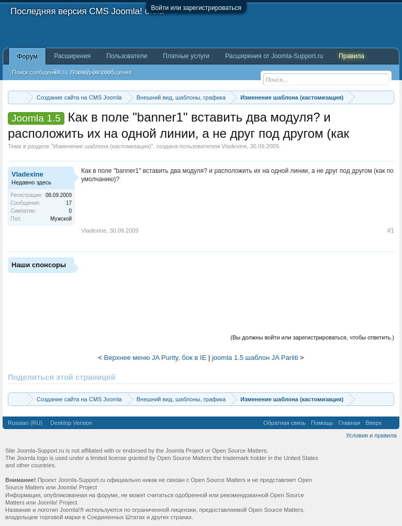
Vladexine (234, 146)
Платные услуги (186, 56)
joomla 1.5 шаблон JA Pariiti (255, 357)
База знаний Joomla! (84, 71)
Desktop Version (71, 423)
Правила (351, 56)
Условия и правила (371, 435)
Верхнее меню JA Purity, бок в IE (155, 357)
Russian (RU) (25, 423)
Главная (349, 423)
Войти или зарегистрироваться (196, 8)
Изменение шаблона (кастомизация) (102, 146)
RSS (390, 422)
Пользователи (126, 56)
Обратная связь (284, 423)
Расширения (72, 56)
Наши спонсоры (39, 265)
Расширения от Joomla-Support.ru (274, 56)
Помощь (322, 423)
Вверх (373, 423)
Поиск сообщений (36, 72)
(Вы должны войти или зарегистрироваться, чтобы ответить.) (312, 337)
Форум (27, 56)
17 (69, 203)
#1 (390, 230)
